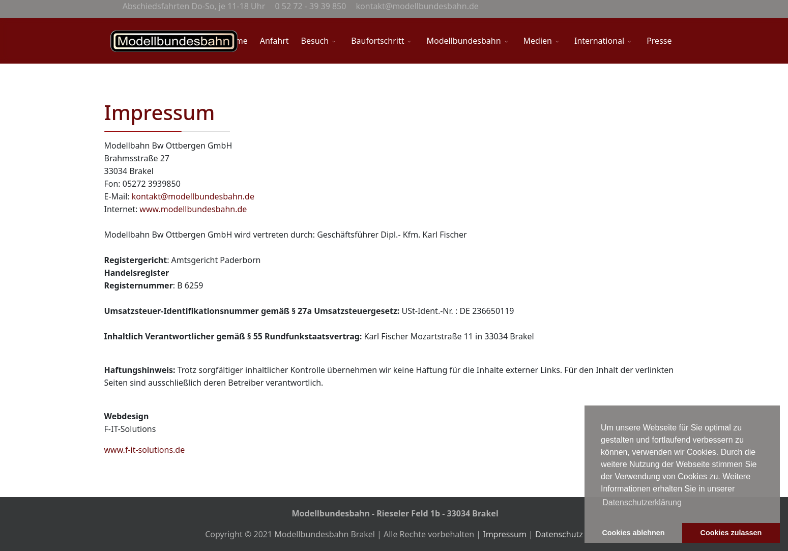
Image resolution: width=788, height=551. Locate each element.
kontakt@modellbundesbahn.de (416, 6)
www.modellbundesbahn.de (193, 209)
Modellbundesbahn (463, 40)
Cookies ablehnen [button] (633, 533)
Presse (659, 40)
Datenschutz (559, 534)
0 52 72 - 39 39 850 (309, 6)
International (599, 40)
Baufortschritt (377, 40)
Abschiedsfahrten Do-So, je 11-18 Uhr (193, 6)
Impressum (506, 534)
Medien (537, 40)
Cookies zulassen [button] (731, 533)
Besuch (315, 40)
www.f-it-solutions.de (144, 449)
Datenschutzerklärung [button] (642, 502)
